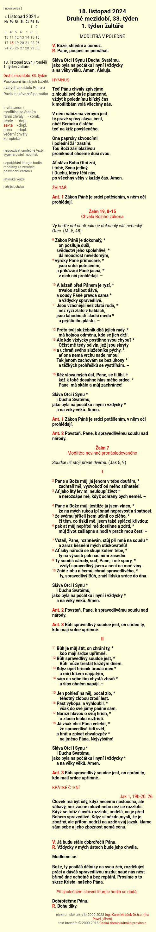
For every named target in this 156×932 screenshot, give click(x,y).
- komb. (34, 116)
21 (27, 43)
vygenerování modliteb (20, 155)
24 (6, 48)
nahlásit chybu (13, 186)
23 (37, 43)
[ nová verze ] (12, 8)
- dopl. (22, 121)
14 (27, 37)
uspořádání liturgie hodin (22, 163)
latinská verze (14, 179)
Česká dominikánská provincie (122, 923)
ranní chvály (13, 116)
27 (22, 48)
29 (32, 48)
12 (17, 37)
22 (32, 43)
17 (6, 43)
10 (6, 37)
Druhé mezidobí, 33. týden (25, 75)
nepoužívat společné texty (23, 150)
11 (11, 37)
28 (27, 48)
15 (32, 37)
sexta (8, 125)
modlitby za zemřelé (18, 167)
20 (22, 43)
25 (11, 48)
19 (17, 43)
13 (22, 37)
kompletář (12, 138)
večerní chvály (15, 134)
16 (37, 37)
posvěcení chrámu (17, 171)
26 (17, 48)
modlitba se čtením (19, 112)
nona (7, 130)
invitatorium (13, 107)
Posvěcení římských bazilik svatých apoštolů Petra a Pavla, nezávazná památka (26, 87)
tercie (8, 121)
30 (37, 48)
